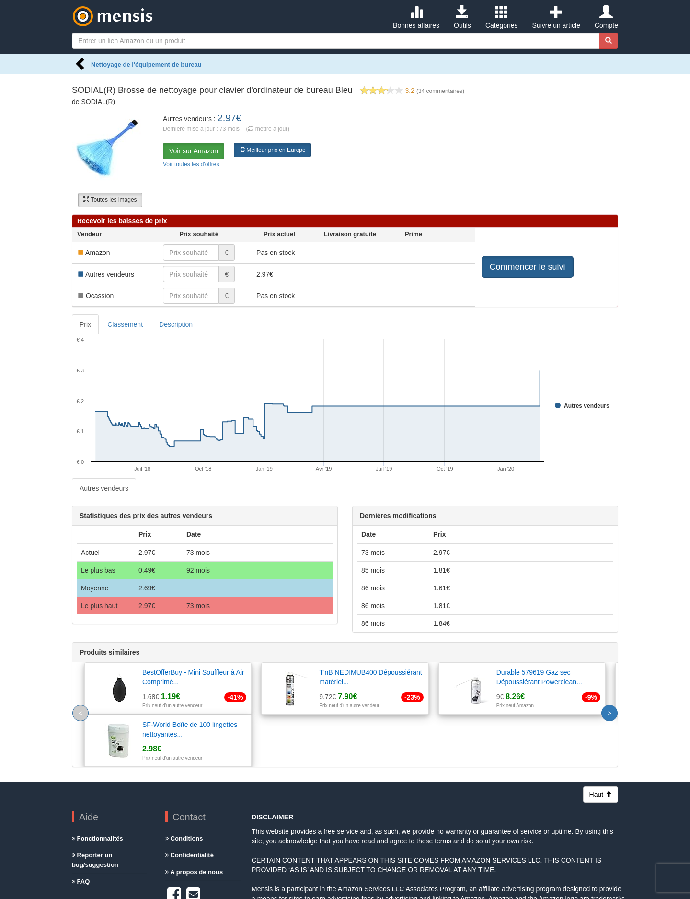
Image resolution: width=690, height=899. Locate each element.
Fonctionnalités (97, 786)
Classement (125, 324)
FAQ (81, 829)
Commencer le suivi (527, 267)
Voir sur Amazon (193, 151)
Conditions (184, 786)
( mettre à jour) (267, 129)
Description (176, 324)
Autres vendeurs (104, 488)
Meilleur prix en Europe (272, 150)
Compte (606, 17)
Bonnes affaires (416, 17)
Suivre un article (556, 17)
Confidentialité (189, 803)
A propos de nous (194, 819)
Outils (462, 17)
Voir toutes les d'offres (191, 164)
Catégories (501, 17)
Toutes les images (110, 199)
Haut (600, 742)
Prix (85, 324)
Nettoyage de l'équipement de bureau (146, 64)
